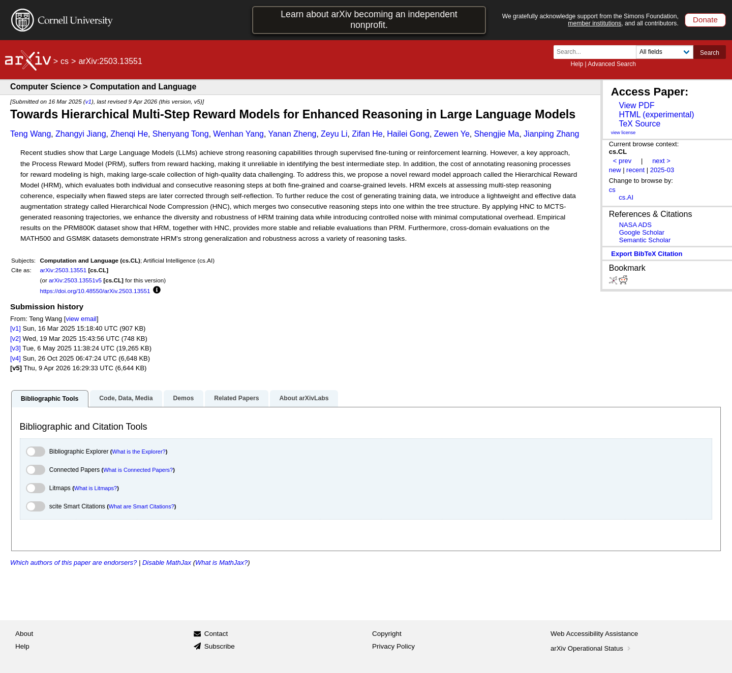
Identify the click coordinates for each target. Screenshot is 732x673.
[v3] (15, 348)
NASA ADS (635, 225)
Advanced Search (612, 64)
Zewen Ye (452, 134)
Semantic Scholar (645, 240)
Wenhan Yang (238, 134)
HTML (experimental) (656, 114)
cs (64, 61)
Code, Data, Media (125, 398)
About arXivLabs (303, 398)
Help (576, 64)
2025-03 (662, 170)
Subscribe (219, 646)
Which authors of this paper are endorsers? (73, 562)
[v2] (15, 338)
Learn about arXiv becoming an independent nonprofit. (369, 19)
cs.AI (626, 197)
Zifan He (367, 134)
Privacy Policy (393, 646)
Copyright (387, 633)
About (24, 633)
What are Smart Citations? (141, 506)
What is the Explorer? (139, 451)
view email (81, 319)
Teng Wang (30, 134)
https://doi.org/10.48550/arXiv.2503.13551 (95, 290)
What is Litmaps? (95, 488)
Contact (216, 633)
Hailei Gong (408, 134)
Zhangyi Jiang (80, 134)
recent (635, 170)
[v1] (15, 328)
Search (709, 52)
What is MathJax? (221, 562)
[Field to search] (664, 52)
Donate (705, 19)
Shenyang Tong (180, 134)
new (615, 170)
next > (661, 161)
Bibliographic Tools (49, 398)
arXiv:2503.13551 (63, 270)
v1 (88, 101)
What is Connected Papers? (138, 470)
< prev (622, 161)
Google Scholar (641, 232)
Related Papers (236, 398)
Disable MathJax (166, 562)
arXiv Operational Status (591, 648)
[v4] (15, 358)
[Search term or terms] (598, 52)
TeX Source (639, 123)
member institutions (594, 23)
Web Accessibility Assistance (594, 633)
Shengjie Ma (496, 134)
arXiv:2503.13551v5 (75, 280)
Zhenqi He (129, 134)
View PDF (636, 105)
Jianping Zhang (551, 134)
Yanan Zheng (292, 134)
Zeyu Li (334, 134)
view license (623, 132)
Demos (183, 398)
